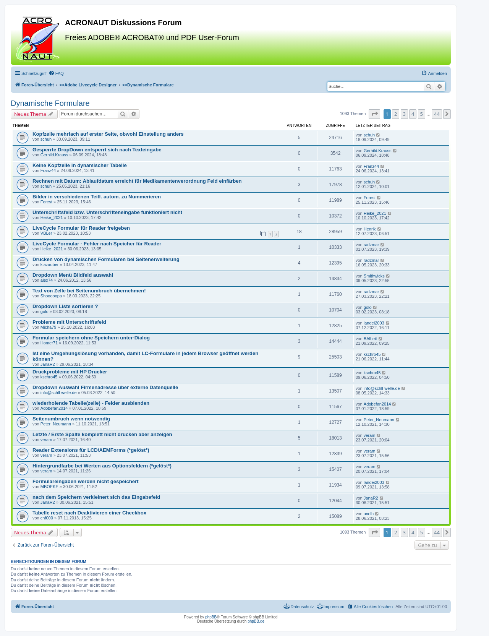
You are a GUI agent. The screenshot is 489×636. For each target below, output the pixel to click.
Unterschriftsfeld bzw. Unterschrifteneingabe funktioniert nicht (107, 212)
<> (88, 85)
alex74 (46, 280)
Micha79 (48, 327)
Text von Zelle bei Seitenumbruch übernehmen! (89, 291)
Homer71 (49, 343)
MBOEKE (49, 486)
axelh (369, 513)
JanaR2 (47, 364)
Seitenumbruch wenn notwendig (71, 419)
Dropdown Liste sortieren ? (65, 306)
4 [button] (412, 113)
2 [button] (395, 113)
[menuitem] (56, 73)
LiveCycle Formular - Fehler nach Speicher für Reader (96, 244)
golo (44, 311)
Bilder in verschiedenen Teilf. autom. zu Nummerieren (96, 197)
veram (46, 439)
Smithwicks (374, 276)
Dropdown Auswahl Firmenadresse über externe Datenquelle (105, 387)
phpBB (211, 617)
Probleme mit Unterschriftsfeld (69, 322)
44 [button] (437, 113)
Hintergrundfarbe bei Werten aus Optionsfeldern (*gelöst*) (102, 466)
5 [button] (421, 113)
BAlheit (370, 338)
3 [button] (404, 113)
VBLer (46, 233)
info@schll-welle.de (58, 392)
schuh (46, 139)
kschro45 (372, 354)
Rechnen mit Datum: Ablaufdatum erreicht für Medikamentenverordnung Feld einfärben (137, 181)
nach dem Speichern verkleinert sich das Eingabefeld (96, 497)
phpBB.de (256, 621)
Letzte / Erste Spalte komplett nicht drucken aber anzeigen (102, 434)
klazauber (49, 264)
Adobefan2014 (54, 408)
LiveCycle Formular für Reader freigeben (81, 228)
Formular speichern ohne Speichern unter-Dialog (91, 338)
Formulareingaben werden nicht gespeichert (85, 481)
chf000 (46, 518)
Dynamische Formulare (50, 103)
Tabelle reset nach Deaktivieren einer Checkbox (89, 513)
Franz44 (48, 170)
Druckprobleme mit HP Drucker (69, 372)
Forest (46, 202)
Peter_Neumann (55, 424)
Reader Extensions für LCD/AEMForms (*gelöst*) (90, 450)
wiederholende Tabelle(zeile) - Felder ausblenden (90, 403)
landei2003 (374, 323)
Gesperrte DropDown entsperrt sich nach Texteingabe (97, 150)
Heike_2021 (51, 217)
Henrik (370, 229)
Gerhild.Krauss (54, 155)
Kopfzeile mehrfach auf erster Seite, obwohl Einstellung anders (108, 134)
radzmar (371, 244)
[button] (374, 113)
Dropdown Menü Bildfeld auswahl (72, 275)
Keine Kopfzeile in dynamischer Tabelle (79, 165)
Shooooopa (51, 296)
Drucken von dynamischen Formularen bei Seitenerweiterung (106, 259)
